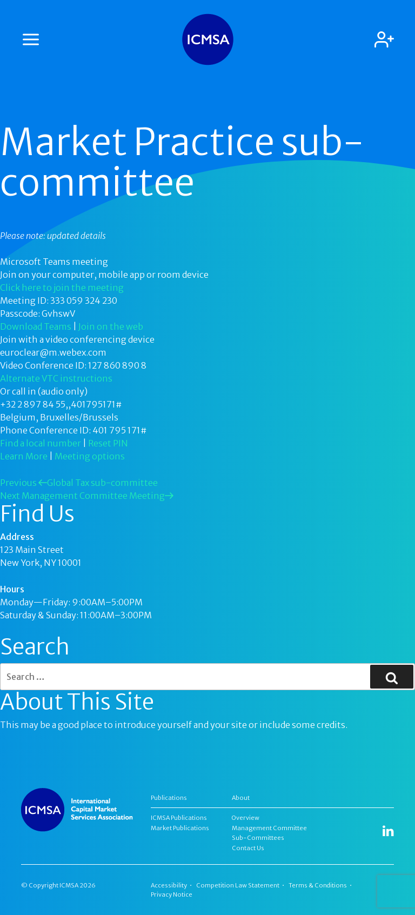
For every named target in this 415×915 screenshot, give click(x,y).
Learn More (24, 456)
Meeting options (90, 456)
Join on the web (110, 326)
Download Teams (35, 326)
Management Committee (269, 828)
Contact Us (248, 848)
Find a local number (40, 443)
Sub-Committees (258, 837)
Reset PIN (108, 443)
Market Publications (180, 828)
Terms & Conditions (318, 885)
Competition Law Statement (237, 885)
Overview (245, 818)
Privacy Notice (171, 894)
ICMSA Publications (179, 818)
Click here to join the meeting (62, 287)
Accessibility (169, 885)
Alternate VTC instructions (56, 378)
